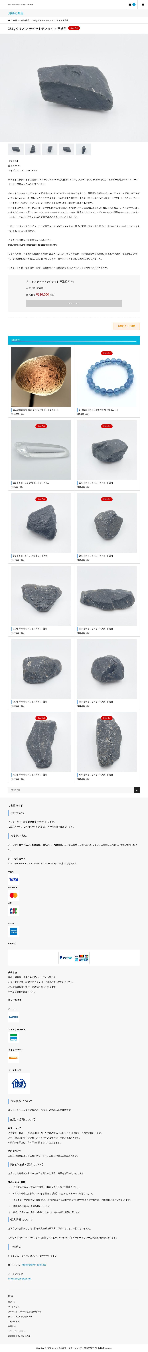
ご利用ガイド (13, 1321)
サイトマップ (13, 1307)
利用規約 (12, 1326)
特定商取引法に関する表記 (19, 1336)
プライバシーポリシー (17, 1331)
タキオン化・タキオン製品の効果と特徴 (24, 1312)
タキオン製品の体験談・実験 (20, 1317)
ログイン (12, 1302)
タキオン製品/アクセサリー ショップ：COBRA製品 (20, 4)
